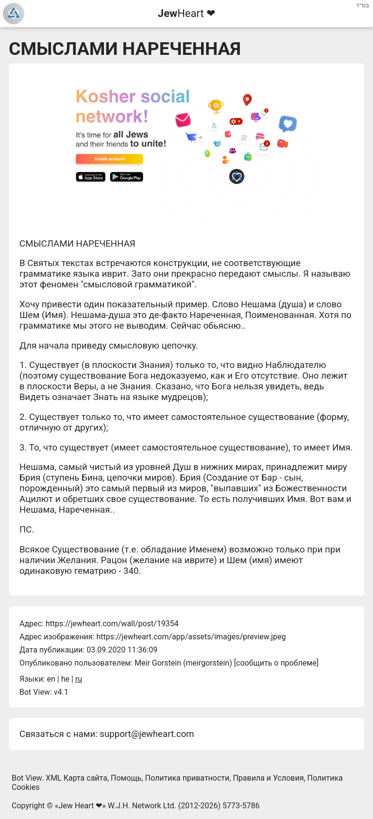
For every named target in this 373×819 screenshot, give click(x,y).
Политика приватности (187, 778)
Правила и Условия (268, 778)
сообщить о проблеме (276, 663)
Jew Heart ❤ (80, 805)
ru (78, 679)
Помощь (126, 778)
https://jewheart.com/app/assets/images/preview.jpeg (191, 636)
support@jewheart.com (147, 734)
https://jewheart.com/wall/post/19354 (112, 623)
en (51, 679)
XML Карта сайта (76, 778)
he (65, 679)
